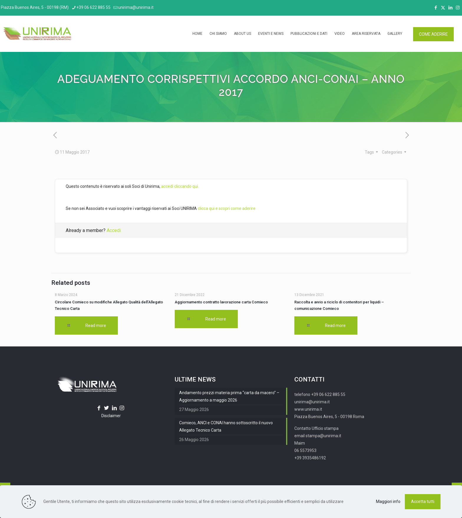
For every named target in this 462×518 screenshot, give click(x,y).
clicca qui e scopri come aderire (226, 208)
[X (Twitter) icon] (443, 7)
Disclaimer (111, 415)
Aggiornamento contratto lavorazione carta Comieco (221, 302)
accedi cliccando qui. (180, 186)
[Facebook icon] (435, 7)
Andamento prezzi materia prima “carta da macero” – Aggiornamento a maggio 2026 (229, 396)
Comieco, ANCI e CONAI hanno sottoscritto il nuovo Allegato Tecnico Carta (226, 426)
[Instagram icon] (458, 7)
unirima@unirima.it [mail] (136, 7)
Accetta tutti (422, 501)
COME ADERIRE (433, 34)
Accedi (114, 230)
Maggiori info (388, 501)
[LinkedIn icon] (450, 7)
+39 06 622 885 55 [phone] (93, 7)
